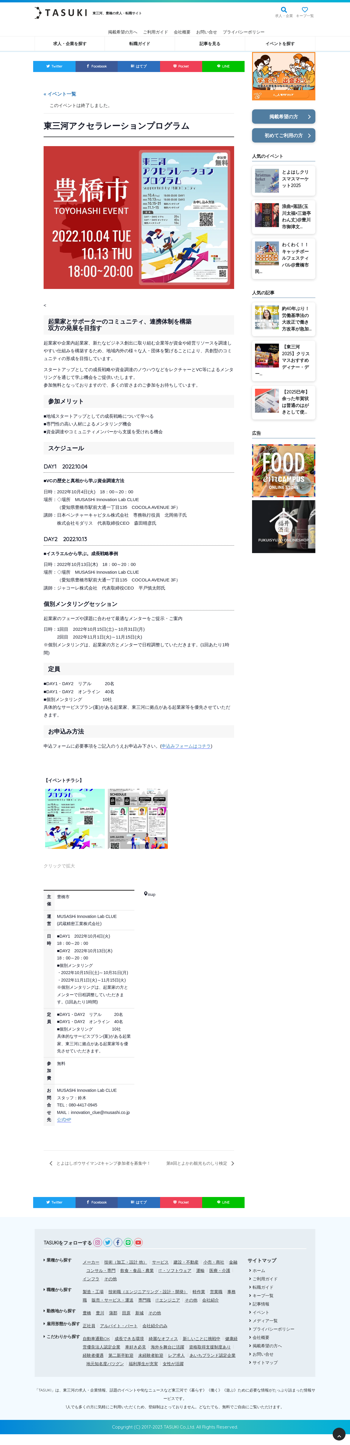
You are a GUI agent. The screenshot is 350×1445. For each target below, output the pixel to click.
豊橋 (87, 1323)
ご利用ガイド (155, 32)
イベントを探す (280, 43)
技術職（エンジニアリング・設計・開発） (148, 1302)
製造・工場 (93, 1302)
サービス (160, 1273)
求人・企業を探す (70, 43)
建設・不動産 (186, 1273)
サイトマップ (263, 1373)
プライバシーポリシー (244, 32)
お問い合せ (206, 32)
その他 (110, 1289)
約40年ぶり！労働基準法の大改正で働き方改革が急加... (296, 319)
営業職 (216, 1302)
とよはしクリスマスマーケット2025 (295, 178)
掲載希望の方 (283, 117)
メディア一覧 (263, 1331)
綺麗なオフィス (163, 1349)
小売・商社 (213, 1273)
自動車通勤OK (96, 1349)
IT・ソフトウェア (175, 1281)
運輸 (200, 1281)
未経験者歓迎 (150, 1366)
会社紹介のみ (155, 1336)
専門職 (144, 1311)
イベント (259, 1322)
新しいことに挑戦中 (201, 1349)
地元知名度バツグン (105, 1374)
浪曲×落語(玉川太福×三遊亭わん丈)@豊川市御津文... (296, 216)
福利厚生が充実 (143, 1374)
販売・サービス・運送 (112, 1311)
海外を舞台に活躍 (167, 1357)
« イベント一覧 (60, 94)
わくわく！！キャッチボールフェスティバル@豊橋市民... (282, 258)
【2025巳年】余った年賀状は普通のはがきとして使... (296, 402)
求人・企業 (284, 15)
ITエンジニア (168, 1311)
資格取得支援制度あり (210, 1357)
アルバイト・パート (119, 1336)
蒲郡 (113, 1323)
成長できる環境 (129, 1349)
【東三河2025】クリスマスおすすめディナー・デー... (282, 360)
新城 (139, 1323)
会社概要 (182, 32)
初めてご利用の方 (284, 135)
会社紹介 (210, 1311)
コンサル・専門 (101, 1281)
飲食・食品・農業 (137, 1281)
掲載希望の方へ (122, 32)
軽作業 (199, 1302)
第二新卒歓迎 (120, 1366)
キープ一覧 (305, 15)
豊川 (100, 1323)
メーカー (91, 1273)
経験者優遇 (93, 1366)
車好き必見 (135, 1357)
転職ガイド (139, 43)
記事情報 (259, 1314)
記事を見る (209, 43)
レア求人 (176, 1366)
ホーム (257, 1281)
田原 (126, 1323)
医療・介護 (219, 1281)
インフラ (91, 1289)
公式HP (64, 1120)
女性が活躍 (173, 1374)
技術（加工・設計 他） (125, 1273)
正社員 (89, 1336)
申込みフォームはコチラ (186, 746)
